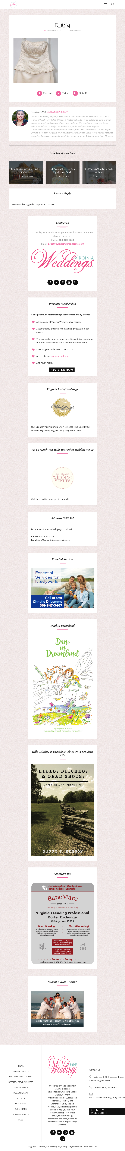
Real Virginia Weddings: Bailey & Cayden (25, 171)
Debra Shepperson (57, 111)
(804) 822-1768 (90, 1146)
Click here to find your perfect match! (52, 484)
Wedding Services (21, 1071)
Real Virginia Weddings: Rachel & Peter (99, 171)
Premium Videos (21, 1087)
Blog (20, 1120)
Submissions (20, 1109)
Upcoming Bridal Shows (20, 1076)
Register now (62, 369)
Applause (21, 1098)
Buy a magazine (20, 1093)
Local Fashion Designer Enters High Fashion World (63, 171)
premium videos (59, 355)
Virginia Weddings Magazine (54, 1146)
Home (21, 1066)
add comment (75, 30)
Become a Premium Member (21, 1082)
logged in (30, 204)
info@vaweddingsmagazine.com (66, 243)
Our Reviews (20, 1103)
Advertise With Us (21, 1114)
